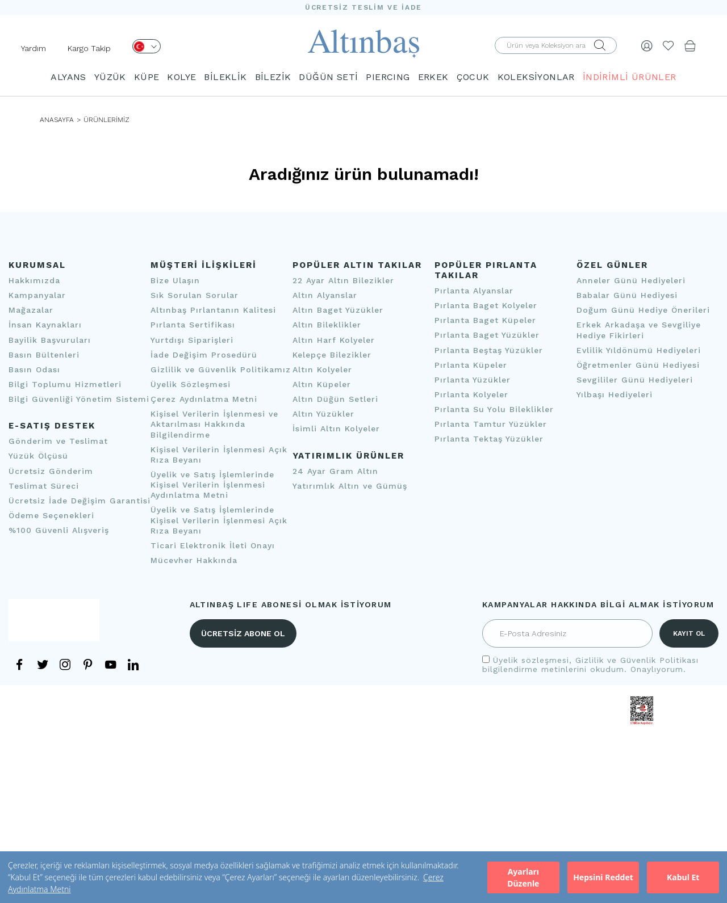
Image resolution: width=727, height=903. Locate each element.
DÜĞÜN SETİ (328, 77)
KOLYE (181, 77)
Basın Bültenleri (44, 354)
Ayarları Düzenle (523, 877)
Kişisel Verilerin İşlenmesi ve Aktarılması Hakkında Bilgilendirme (214, 424)
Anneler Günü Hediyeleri (631, 280)
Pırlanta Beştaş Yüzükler (488, 350)
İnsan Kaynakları (45, 325)
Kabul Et (683, 877)
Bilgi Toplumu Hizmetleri (65, 384)
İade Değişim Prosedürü (204, 354)
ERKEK (433, 77)
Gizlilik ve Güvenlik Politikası (637, 660)
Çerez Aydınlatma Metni (204, 399)
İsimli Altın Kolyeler (336, 429)
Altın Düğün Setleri (335, 399)
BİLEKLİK (225, 77)
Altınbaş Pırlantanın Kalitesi (213, 309)
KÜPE (147, 77)
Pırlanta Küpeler (470, 364)
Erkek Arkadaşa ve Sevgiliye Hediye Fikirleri (638, 330)
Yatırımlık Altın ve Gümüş (350, 485)
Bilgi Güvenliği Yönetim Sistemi (79, 399)
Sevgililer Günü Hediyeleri (634, 379)
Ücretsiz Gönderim (51, 471)
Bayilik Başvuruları (50, 340)
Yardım (33, 48)
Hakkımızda (34, 280)
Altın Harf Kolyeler (334, 340)
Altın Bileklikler (327, 325)
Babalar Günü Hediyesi (627, 295)
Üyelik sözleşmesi (531, 660)
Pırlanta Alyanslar (473, 290)
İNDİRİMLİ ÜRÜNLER (629, 77)
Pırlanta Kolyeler (471, 394)
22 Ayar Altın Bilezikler (343, 280)
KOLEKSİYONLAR (536, 77)
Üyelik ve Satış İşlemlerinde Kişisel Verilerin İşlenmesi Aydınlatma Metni (212, 484)
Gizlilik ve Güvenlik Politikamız (221, 369)
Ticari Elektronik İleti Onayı (213, 545)
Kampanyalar (37, 295)
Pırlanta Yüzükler (472, 379)
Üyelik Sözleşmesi (191, 384)
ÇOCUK (473, 77)
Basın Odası (34, 369)
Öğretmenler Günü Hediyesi (638, 364)
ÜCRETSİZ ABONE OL (243, 633)
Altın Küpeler (322, 384)
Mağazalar (31, 309)
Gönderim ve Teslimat (58, 441)
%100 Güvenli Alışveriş (59, 530)
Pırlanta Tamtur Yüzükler (490, 424)
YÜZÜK (110, 77)
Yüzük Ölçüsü (38, 456)
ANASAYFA (57, 120)
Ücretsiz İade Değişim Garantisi (80, 500)
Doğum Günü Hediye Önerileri (643, 309)
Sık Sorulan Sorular (195, 295)
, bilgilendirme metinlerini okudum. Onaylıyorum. (590, 665)
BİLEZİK (273, 77)
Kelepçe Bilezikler (332, 354)
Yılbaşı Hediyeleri (614, 394)
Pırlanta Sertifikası (193, 325)
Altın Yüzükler (323, 413)
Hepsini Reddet (603, 877)
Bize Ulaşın (175, 280)
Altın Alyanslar (325, 295)
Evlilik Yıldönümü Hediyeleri (638, 350)
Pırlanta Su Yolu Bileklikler (494, 409)
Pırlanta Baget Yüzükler (487, 335)
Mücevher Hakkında (194, 560)
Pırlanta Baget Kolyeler (485, 305)
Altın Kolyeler (322, 369)
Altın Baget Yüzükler (338, 309)
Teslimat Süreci (44, 485)
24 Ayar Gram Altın (335, 471)
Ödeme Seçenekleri (51, 515)
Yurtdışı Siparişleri (192, 340)
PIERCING (388, 77)
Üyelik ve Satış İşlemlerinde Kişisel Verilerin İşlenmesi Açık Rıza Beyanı (219, 520)
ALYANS (68, 77)
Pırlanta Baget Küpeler (485, 320)
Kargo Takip (89, 48)
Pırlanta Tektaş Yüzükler (489, 439)
